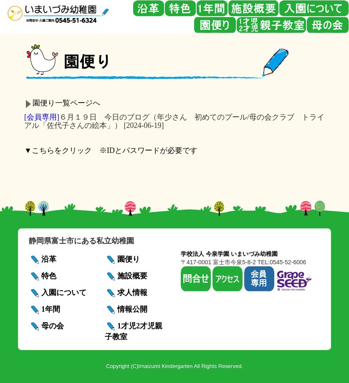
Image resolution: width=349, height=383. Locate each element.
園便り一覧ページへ (66, 103)
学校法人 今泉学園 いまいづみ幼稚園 (229, 253)
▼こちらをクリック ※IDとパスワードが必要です (110, 150)
